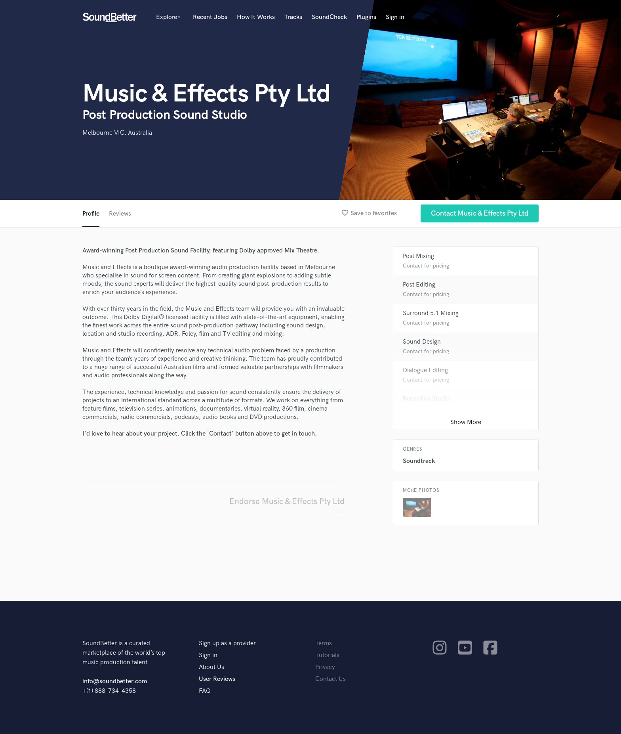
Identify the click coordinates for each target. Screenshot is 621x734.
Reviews (120, 214)
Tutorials (327, 655)
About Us (211, 667)
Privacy (325, 667)
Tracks (293, 17)
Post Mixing (418, 256)
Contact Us (330, 679)
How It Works (256, 17)
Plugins (366, 17)
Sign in (395, 17)
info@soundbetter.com (114, 681)
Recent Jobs (210, 17)
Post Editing (419, 285)
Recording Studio (426, 399)
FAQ (205, 691)
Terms (323, 643)
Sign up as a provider (227, 643)
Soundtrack (419, 461)
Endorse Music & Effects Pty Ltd (287, 502)
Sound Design (422, 342)
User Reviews (217, 679)
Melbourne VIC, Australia (117, 133)
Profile (90, 214)
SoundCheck (329, 17)
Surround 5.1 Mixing (431, 313)
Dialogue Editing (425, 370)
